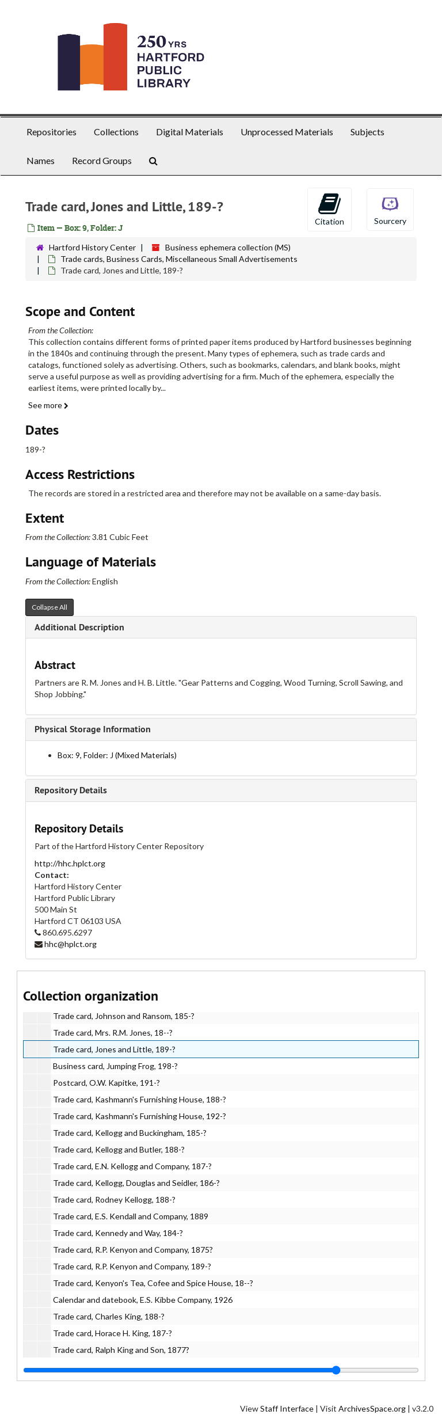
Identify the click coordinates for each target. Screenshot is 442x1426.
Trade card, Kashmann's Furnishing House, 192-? (139, 1116)
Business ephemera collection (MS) (228, 247)
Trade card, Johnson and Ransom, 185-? (124, 1016)
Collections (116, 131)
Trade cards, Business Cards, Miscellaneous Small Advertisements (179, 259)
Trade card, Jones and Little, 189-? (114, 1049)
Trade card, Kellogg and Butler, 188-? (119, 1149)
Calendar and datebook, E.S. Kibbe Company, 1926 (143, 1300)
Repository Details (71, 790)
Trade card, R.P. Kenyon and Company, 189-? (132, 1266)
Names (40, 160)
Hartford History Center (92, 247)
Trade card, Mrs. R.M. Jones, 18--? (113, 1032)
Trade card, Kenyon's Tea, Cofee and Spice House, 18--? (153, 1283)
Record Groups (102, 160)
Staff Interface (287, 1408)
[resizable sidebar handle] (221, 1370)
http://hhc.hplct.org (70, 863)
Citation (329, 209)
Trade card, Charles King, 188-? (109, 1316)
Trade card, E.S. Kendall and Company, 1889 (130, 1216)
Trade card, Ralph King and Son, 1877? (121, 1350)
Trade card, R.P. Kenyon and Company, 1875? (133, 1249)
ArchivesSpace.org (372, 1408)
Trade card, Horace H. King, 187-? (112, 1333)
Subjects (367, 131)
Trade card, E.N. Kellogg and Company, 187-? (132, 1166)
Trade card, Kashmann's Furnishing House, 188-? (139, 1099)
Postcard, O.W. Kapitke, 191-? (106, 1082)
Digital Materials (189, 131)
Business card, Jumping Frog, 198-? (115, 1066)
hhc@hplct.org (70, 944)
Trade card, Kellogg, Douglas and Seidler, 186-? (136, 1183)
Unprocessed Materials (287, 131)
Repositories (51, 131)
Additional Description (79, 627)
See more (48, 405)
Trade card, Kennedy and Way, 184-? (118, 1233)
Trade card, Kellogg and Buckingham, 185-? (130, 1133)
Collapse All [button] (49, 607)
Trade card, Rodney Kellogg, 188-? (114, 1199)
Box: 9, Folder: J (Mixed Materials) (117, 755)
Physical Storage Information (93, 729)
